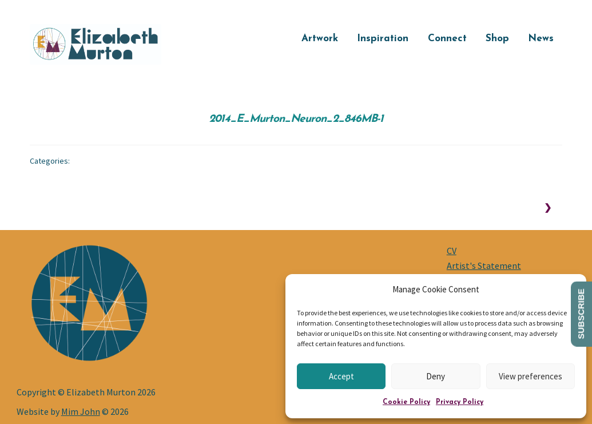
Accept (341, 376)
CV (451, 250)
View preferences (530, 376)
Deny (435, 376)
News (541, 38)
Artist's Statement (484, 265)
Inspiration (382, 38)
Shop (497, 38)
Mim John (80, 411)
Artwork (319, 38)
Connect (447, 38)
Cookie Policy (406, 402)
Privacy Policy (459, 402)
